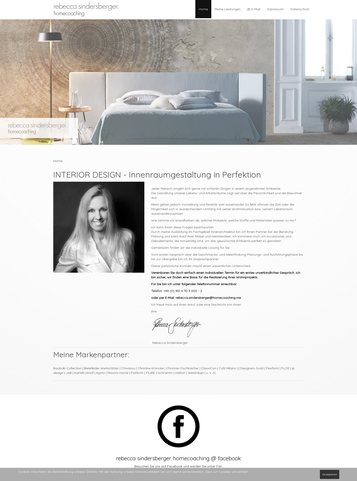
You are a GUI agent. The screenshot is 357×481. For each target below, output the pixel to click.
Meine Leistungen (227, 9)
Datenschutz (300, 9)
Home (203, 9)
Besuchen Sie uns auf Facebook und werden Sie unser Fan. (178, 466)
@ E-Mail (253, 9)
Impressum (275, 9)
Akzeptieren (329, 474)
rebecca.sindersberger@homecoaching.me (208, 298)
